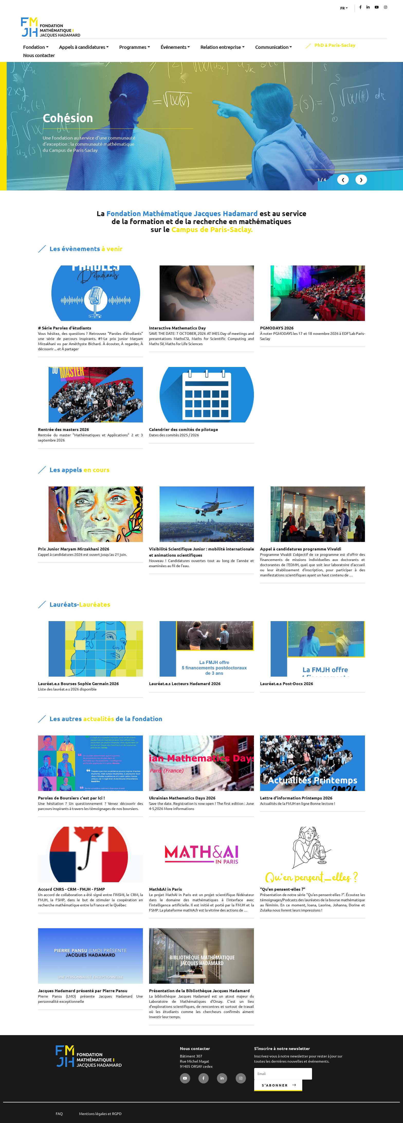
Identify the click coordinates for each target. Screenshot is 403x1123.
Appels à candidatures (82, 47)
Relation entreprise (220, 47)
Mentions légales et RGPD (100, 1114)
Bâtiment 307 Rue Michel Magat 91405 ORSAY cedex (196, 1061)
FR (342, 8)
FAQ (59, 1114)
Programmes (132, 47)
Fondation (34, 47)
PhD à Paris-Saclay (335, 45)
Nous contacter (39, 55)
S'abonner (275, 1085)
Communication (271, 47)
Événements (173, 47)
